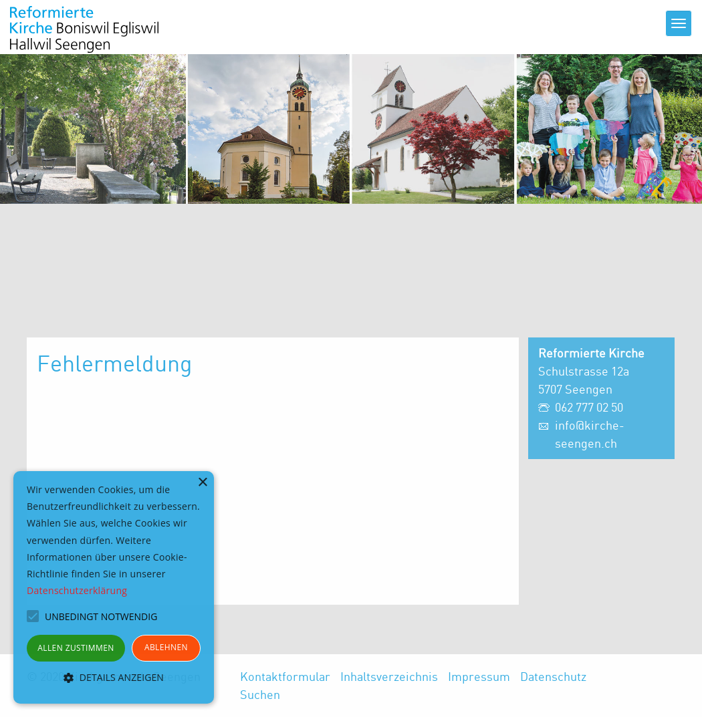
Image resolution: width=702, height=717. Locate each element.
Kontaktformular (285, 676)
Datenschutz (553, 676)
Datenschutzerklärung (77, 590)
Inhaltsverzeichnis (389, 676)
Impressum (479, 676)
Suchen (260, 694)
